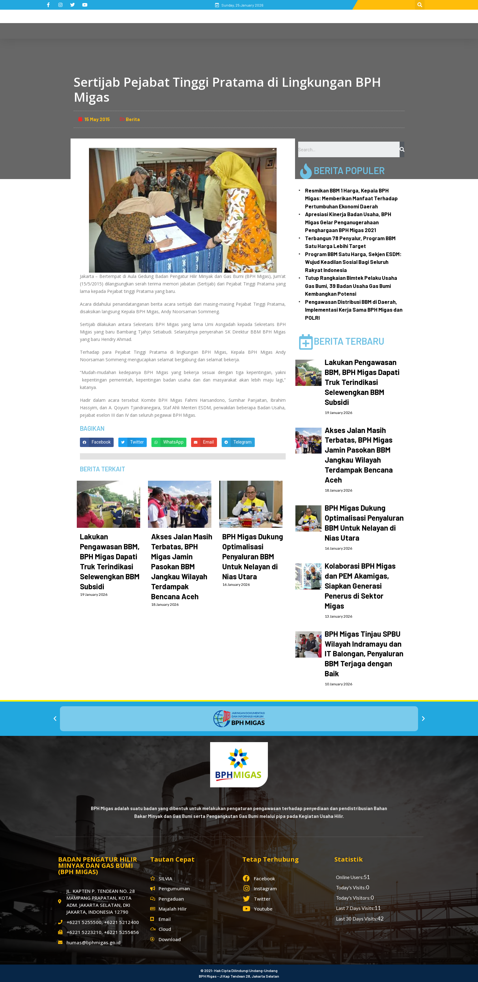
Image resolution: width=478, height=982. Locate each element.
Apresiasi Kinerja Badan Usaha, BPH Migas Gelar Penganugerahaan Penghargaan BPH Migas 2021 (348, 222)
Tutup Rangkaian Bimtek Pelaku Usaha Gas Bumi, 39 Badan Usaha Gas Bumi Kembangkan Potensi (351, 286)
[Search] (402, 149)
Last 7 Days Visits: (355, 908)
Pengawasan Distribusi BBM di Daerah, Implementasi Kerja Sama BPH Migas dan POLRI (353, 310)
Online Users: (350, 877)
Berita (133, 119)
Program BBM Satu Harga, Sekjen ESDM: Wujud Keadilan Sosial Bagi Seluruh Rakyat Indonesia (353, 262)
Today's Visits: (351, 887)
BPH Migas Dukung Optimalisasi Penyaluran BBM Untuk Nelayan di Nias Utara (252, 556)
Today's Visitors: (353, 898)
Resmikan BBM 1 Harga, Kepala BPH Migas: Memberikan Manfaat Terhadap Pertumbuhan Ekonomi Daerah (351, 198)
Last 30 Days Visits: (356, 918)
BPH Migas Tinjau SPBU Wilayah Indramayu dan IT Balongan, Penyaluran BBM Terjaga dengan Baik (364, 653)
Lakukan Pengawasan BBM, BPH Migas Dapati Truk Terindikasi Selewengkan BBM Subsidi (362, 381)
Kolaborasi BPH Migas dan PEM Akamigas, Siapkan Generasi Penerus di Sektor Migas (360, 585)
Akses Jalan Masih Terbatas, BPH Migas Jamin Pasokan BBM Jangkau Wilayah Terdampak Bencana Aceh (181, 566)
